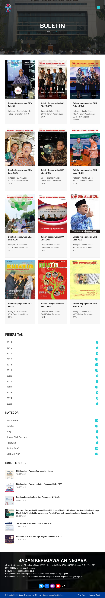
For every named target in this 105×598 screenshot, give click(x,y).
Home (49, 32)
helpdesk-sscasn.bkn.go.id (42, 577)
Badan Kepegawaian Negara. (30, 595)
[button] (98, 7)
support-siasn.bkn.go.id (47, 574)
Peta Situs (81, 595)
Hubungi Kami (94, 595)
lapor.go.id (63, 574)
